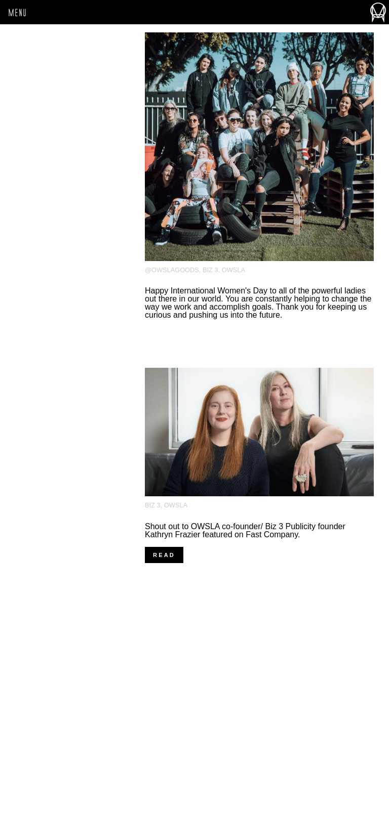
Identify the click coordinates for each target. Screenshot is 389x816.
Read (164, 555)
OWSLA (233, 270)
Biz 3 (210, 270)
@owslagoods (172, 270)
